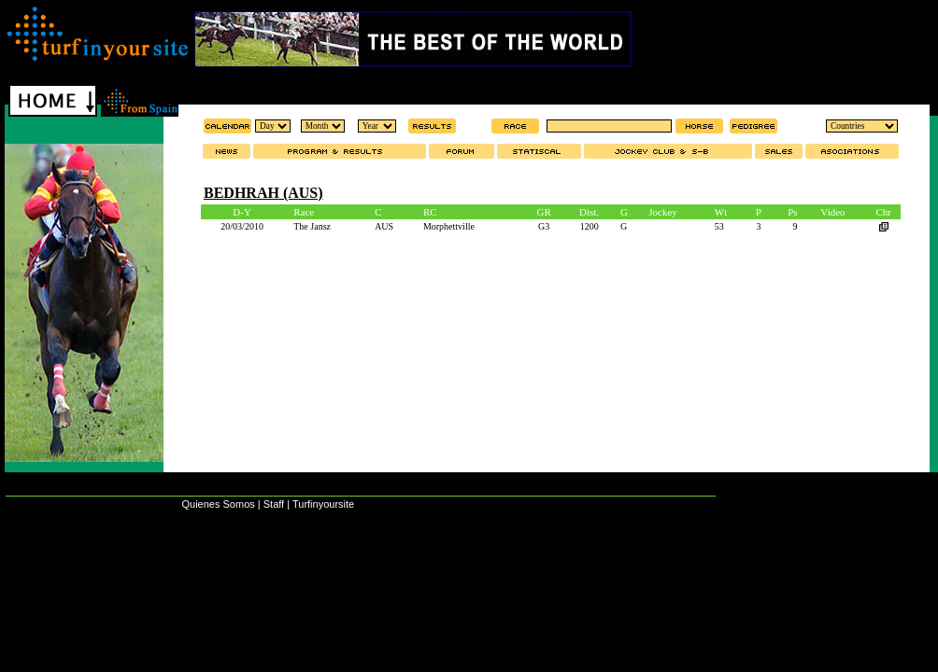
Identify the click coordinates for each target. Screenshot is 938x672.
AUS (384, 226)
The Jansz (312, 226)
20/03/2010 (241, 226)
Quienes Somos (217, 504)
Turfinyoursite (323, 504)
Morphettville (449, 226)
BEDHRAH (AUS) (263, 193)
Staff (273, 504)
